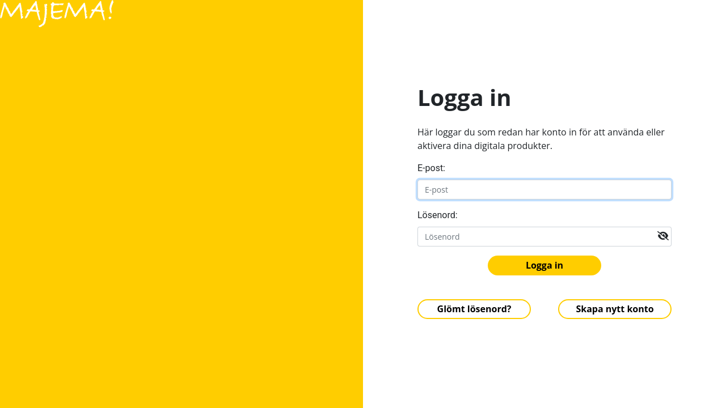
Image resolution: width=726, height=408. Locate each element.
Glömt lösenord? (474, 309)
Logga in (544, 265)
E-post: (431, 168)
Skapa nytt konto (614, 309)
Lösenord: (437, 215)
